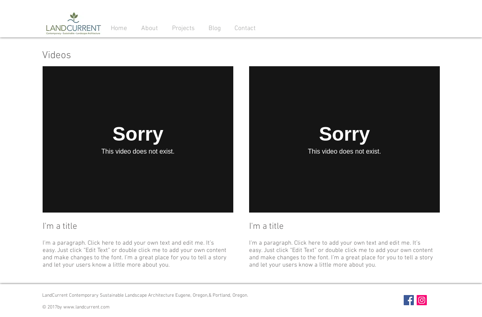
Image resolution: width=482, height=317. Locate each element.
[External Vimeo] (138, 139)
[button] (149, 28)
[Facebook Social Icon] (409, 300)
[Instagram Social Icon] (422, 300)
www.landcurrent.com (86, 307)
